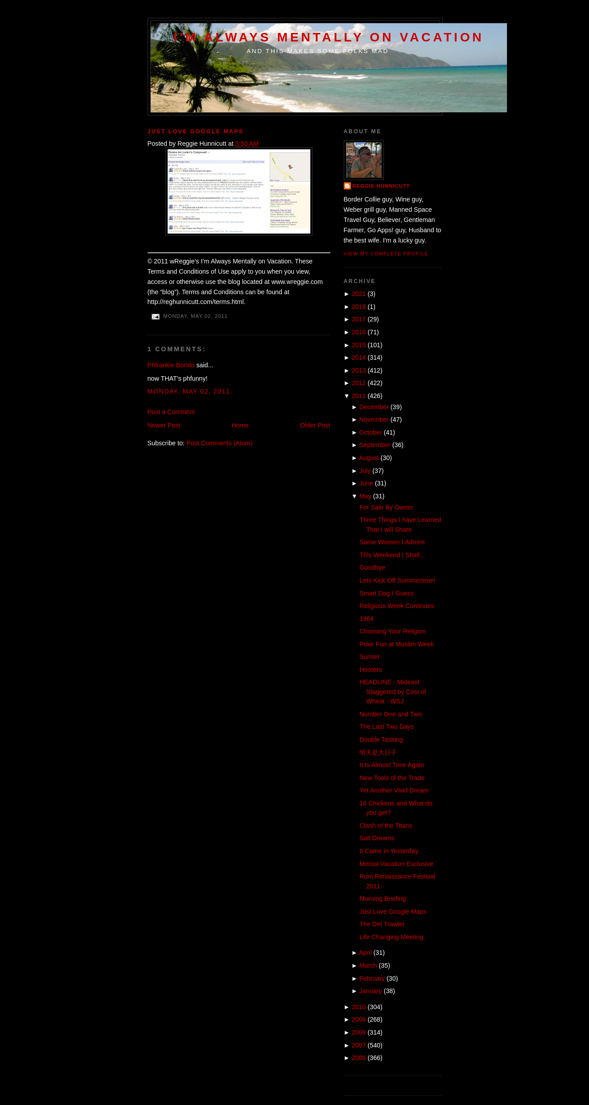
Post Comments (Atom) (219, 443)
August (369, 457)
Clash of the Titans (385, 825)
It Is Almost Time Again (391, 764)
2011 (359, 395)
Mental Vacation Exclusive (396, 863)
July (365, 470)
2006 (359, 1057)
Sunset (369, 656)
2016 (359, 332)
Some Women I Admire (392, 542)
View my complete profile (386, 253)
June (366, 483)
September (375, 444)
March (368, 965)
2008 (359, 1032)
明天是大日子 (378, 752)
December (374, 407)
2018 (359, 306)
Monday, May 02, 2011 (189, 391)
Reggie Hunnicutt (381, 186)
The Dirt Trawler (382, 924)
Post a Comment (171, 411)
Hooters (370, 669)
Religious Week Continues (396, 605)
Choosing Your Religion (392, 631)
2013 (359, 370)
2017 (359, 319)
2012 (359, 382)
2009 (359, 1019)
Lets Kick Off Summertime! (397, 580)
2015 (359, 345)
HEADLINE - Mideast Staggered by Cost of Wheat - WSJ (392, 691)
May (365, 496)
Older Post (315, 425)
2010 (359, 1007)
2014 (359, 357)
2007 (359, 1045)
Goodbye (372, 567)
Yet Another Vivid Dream (393, 790)
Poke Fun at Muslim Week (396, 644)
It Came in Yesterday (388, 850)
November (374, 419)
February (372, 978)
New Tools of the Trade (391, 777)
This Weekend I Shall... (392, 555)
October (370, 432)
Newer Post (164, 425)
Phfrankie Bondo (171, 365)
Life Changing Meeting (391, 937)
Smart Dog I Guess (386, 593)
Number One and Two (390, 714)
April (365, 952)
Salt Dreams (377, 838)
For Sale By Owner (386, 507)
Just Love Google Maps (196, 131)
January (370, 990)
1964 (366, 618)
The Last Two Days (386, 726)
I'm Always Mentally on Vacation (329, 37)
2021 (359, 293)
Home (240, 425)
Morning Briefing (382, 898)
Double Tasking (381, 739)
